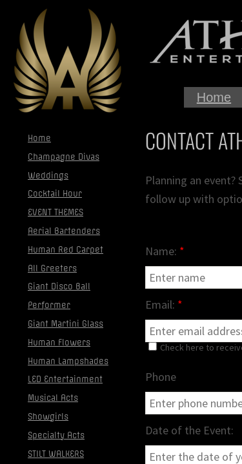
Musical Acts (53, 398)
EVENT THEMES (55, 212)
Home (214, 97)
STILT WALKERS (56, 454)
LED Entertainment (65, 379)
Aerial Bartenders (64, 231)
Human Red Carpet (65, 250)
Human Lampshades (68, 361)
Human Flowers (59, 342)
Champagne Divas (63, 157)
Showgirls (48, 416)
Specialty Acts (56, 435)
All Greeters (52, 268)
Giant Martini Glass (65, 324)
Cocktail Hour (55, 193)
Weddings (48, 175)
